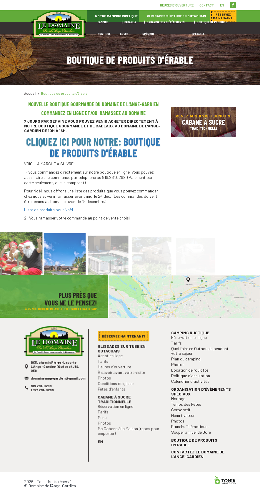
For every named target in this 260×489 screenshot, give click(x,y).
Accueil (30, 93)
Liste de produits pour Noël (48, 209)
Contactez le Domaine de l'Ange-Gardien (198, 458)
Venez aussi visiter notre (203, 122)
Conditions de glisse (116, 389)
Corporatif (182, 416)
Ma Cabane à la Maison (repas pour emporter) (128, 434)
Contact (206, 5)
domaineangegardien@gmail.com (58, 386)
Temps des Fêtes (187, 411)
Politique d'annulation (191, 384)
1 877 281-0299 (43, 397)
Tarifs (104, 368)
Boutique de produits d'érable (105, 147)
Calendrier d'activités (191, 389)
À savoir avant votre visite (121, 379)
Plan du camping (187, 368)
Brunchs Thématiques (191, 432)
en (222, 5)
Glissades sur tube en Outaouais (122, 356)
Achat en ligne (111, 363)
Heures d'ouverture (177, 5)
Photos (105, 384)
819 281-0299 (42, 393)
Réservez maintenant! (209, 88)
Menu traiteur (184, 421)
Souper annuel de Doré (192, 437)
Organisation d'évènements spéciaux (201, 399)
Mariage (179, 405)
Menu (103, 422)
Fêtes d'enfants (112, 394)
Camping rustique (191, 343)
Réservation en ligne (116, 411)
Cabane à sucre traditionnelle (115, 404)
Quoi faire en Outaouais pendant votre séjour (200, 360)
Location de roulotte (190, 378)
